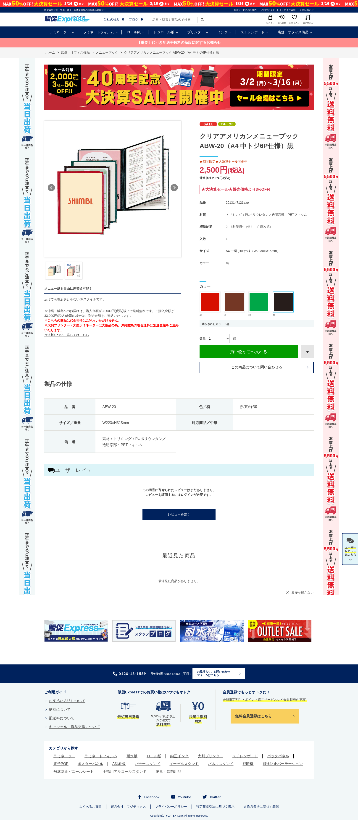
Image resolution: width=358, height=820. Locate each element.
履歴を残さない (302, 592)
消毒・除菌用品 (168, 771)
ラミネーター (60, 32)
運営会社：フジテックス (128, 806)
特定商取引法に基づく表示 (215, 806)
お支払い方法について (67, 701)
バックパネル (278, 756)
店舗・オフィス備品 (293, 32)
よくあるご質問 (287, 10)
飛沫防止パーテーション (283, 764)
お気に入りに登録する (307, 351)
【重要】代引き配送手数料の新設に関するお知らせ (179, 42)
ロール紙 (134, 32)
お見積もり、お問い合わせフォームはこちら (213, 673)
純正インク (179, 756)
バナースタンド (147, 764)
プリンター (195, 32)
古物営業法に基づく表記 (261, 806)
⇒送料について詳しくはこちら (66, 335)
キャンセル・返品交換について (74, 727)
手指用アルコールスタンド (125, 771)
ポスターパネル (90, 764)
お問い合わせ (307, 10)
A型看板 (119, 764)
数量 (203, 338)
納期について (60, 709)
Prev (51, 187)
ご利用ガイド (268, 10)
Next (174, 187)
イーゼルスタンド (184, 764)
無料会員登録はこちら (253, 716)
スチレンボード (253, 32)
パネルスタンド (220, 764)
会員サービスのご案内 (245, 10)
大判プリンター (210, 756)
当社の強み (112, 19)
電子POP (60, 764)
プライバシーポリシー (171, 806)
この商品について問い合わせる (256, 367)
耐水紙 (131, 756)
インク (222, 32)
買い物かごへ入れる (248, 351)
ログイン (187, 495)
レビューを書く (179, 514)
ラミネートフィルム (98, 32)
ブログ (133, 19)
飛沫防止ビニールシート (73, 771)
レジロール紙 (164, 32)
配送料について (61, 718)
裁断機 (247, 764)
